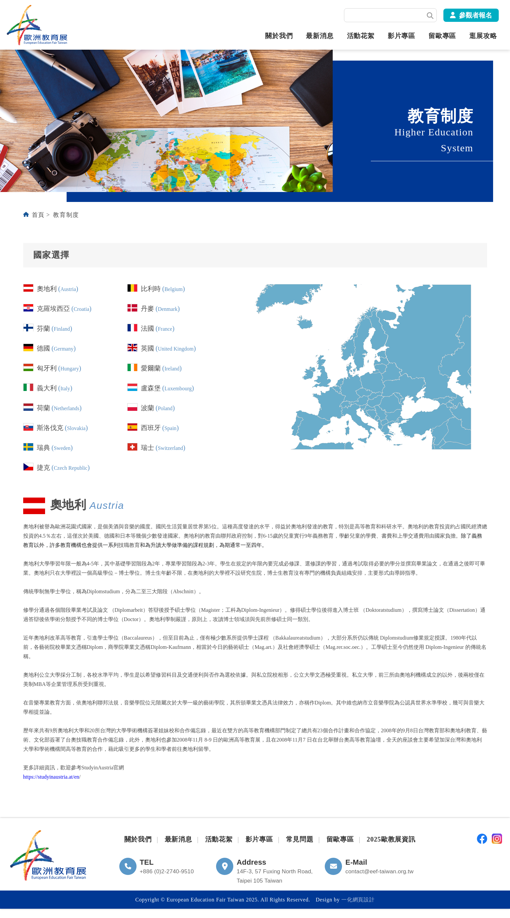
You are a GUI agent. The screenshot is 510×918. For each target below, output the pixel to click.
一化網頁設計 (358, 899)
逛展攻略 (483, 36)
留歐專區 (442, 36)
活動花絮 (360, 36)
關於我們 (279, 36)
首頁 (38, 215)
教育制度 (66, 215)
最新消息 (319, 36)
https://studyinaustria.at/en (51, 777)
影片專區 (401, 36)
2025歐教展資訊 (391, 839)
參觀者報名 (475, 15)
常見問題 (299, 839)
